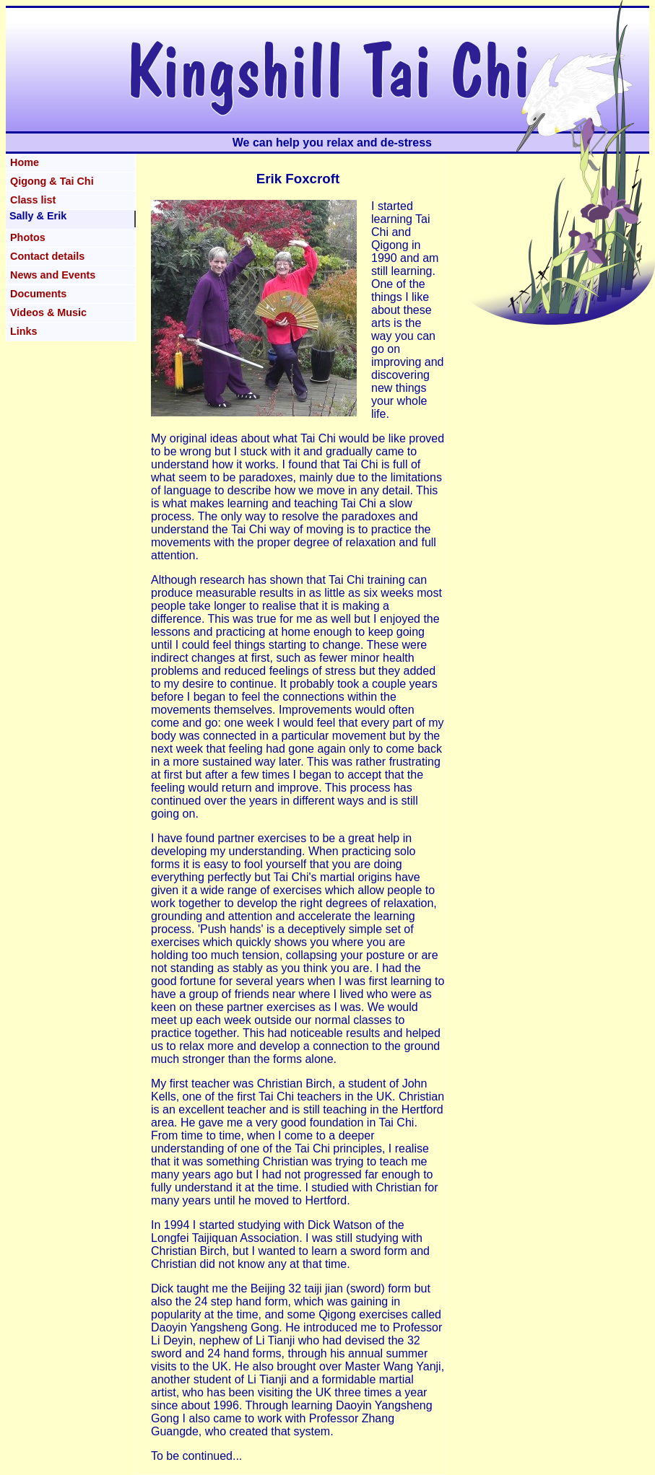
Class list (33, 200)
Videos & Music (48, 312)
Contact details (47, 256)
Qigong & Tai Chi (52, 181)
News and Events (52, 275)
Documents (38, 293)
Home (24, 162)
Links (24, 331)
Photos (27, 237)
